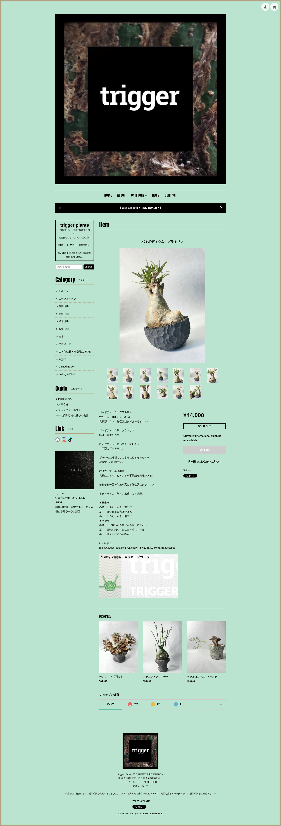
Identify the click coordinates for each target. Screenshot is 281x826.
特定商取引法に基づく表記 (73, 415)
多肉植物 (64, 306)
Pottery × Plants (67, 374)
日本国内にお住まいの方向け (204, 461)
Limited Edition (67, 366)
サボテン (64, 291)
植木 (61, 336)
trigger (62, 359)
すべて (110, 704)
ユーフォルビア (67, 298)
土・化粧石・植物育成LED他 (75, 351)
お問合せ (63, 404)
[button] (138, 195)
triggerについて (66, 398)
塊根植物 (64, 313)
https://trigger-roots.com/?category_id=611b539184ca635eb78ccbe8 (137, 547)
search (88, 266)
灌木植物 (64, 321)
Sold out (204, 449)
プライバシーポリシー (70, 410)
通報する (187, 470)
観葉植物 (64, 328)
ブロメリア (65, 344)
